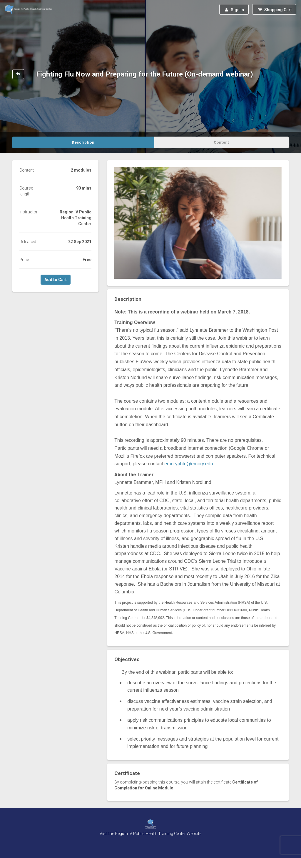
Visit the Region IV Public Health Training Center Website (150, 833)
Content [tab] (221, 142)
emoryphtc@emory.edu (188, 463)
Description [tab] (83, 142)
